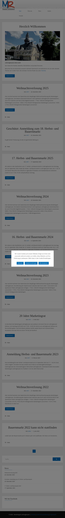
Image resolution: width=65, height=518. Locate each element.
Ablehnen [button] (20, 263)
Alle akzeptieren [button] (44, 263)
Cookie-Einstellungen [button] (31, 263)
